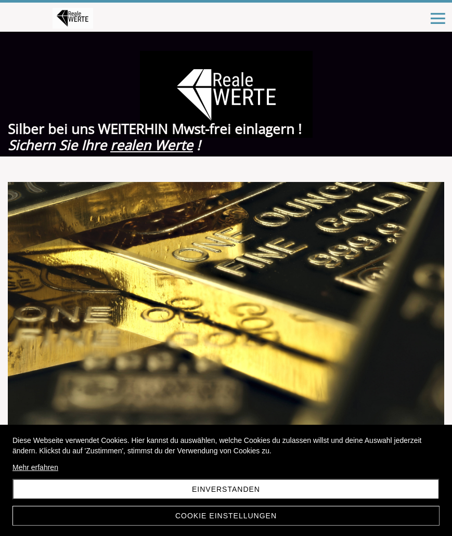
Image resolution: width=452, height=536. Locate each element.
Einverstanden (226, 489)
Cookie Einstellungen (226, 516)
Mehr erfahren (35, 467)
